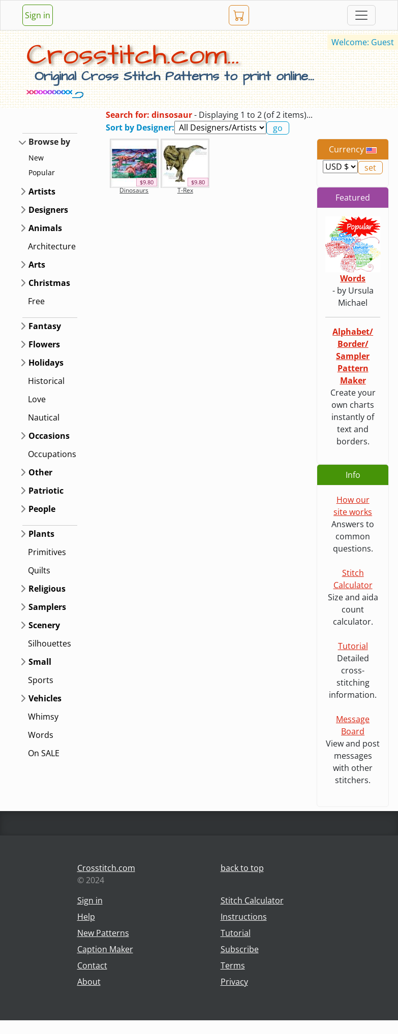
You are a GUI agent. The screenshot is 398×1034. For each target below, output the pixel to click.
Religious (47, 588)
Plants (41, 533)
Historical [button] (46, 380)
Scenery (44, 625)
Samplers (47, 606)
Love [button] (37, 399)
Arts (36, 264)
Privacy (234, 981)
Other (40, 472)
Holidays (46, 362)
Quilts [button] (39, 570)
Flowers (44, 344)
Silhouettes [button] (49, 643)
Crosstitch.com (106, 868)
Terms (233, 965)
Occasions (49, 435)
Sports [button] (40, 680)
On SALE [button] (43, 753)
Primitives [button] (47, 552)
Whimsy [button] (43, 716)
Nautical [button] (43, 417)
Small (39, 661)
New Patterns (103, 933)
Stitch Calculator (252, 900)
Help (86, 916)
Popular (41, 172)
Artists (41, 191)
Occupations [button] (52, 454)
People (41, 508)
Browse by (49, 141)
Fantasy (44, 326)
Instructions (244, 916)
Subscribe (240, 949)
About (89, 981)
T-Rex (185, 190)
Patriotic (46, 490)
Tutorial (353, 646)
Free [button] (36, 301)
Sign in (37, 15)
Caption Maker (105, 949)
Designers (48, 209)
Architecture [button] (52, 246)
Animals (45, 228)
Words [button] (40, 734)
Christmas (49, 282)
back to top (242, 868)
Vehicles (45, 698)
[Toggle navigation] (361, 15)
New (36, 158)
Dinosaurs (133, 190)
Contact (92, 965)
